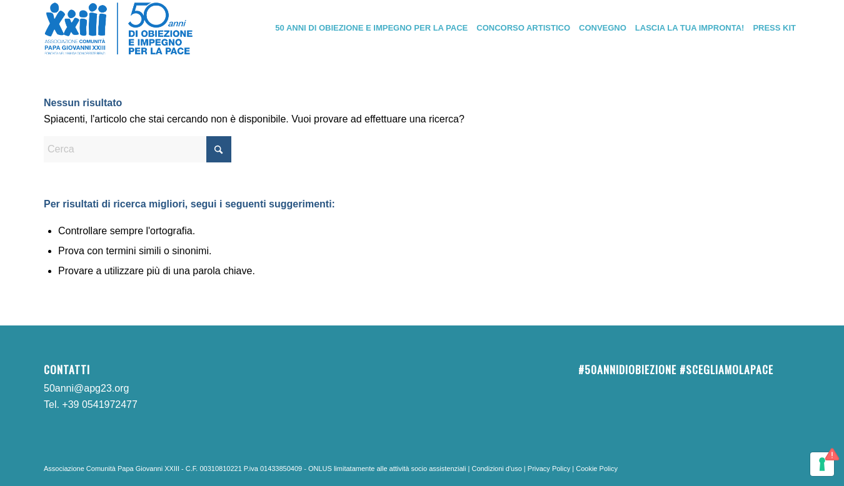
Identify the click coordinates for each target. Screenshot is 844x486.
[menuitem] (371, 28)
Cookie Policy (597, 468)
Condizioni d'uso (496, 468)
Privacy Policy (549, 468)
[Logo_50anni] (119, 28)
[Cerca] (137, 149)
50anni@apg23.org (86, 388)
